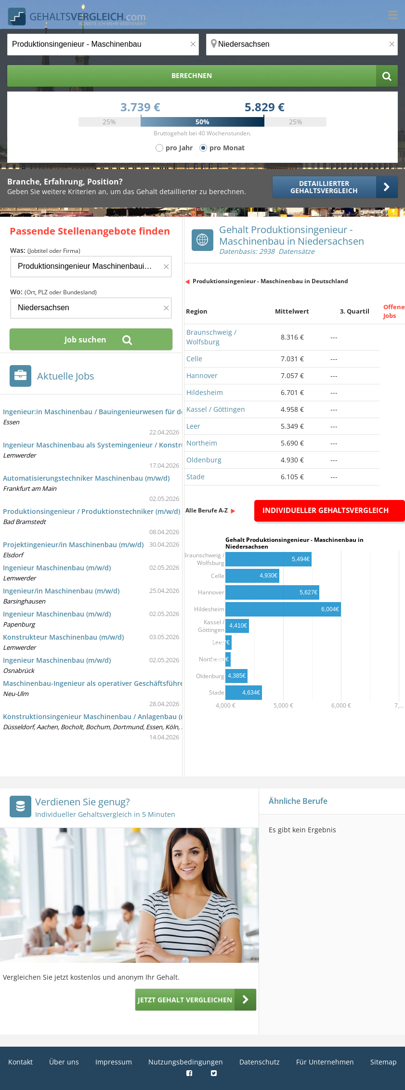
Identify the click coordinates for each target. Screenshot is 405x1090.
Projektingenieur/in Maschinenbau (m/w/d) (73, 544)
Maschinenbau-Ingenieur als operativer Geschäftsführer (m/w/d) (108, 683)
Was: (45, 250)
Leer (193, 426)
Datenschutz (259, 1061)
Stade (195, 476)
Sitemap (383, 1061)
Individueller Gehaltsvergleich (325, 510)
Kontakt (20, 1061)
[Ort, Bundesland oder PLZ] (302, 44)
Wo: (53, 291)
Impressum (113, 1061)
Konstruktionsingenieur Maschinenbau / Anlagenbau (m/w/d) (103, 716)
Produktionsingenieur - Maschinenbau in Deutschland (270, 281)
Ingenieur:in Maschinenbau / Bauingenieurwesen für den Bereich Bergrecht (126, 411)
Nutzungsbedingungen (185, 1061)
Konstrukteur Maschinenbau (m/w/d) (63, 637)
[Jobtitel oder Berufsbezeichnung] (103, 44)
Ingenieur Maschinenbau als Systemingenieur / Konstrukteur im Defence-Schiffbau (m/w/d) (152, 444)
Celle (194, 358)
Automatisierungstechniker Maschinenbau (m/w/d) (86, 478)
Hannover (202, 375)
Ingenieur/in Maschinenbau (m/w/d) (61, 590)
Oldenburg (204, 459)
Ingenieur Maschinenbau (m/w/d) (57, 567)
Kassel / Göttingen (215, 409)
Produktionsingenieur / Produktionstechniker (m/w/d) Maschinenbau (116, 511)
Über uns (64, 1061)
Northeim (201, 442)
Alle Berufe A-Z (206, 510)
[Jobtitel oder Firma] (91, 266)
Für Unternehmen (325, 1061)
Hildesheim (204, 392)
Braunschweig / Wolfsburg (211, 337)
